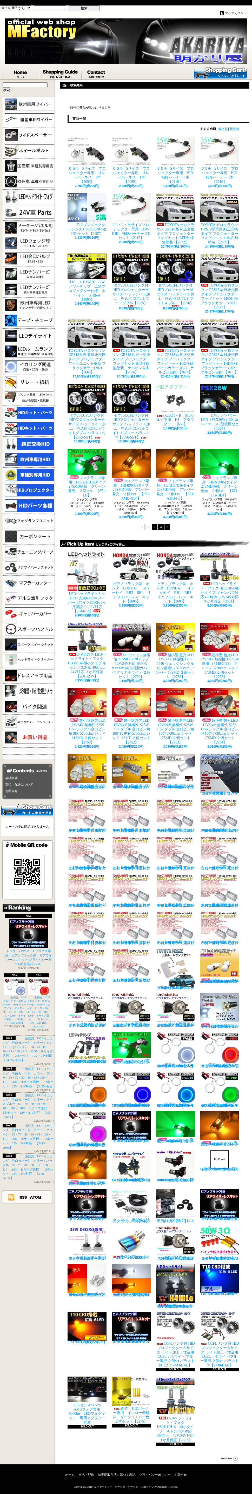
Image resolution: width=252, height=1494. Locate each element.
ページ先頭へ (229, 1458)
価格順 (223, 129)
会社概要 (11, 778)
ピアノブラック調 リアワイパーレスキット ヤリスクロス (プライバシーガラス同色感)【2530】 (131, 1127)
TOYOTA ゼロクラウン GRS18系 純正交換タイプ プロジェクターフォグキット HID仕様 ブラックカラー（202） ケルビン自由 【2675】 (220, 346)
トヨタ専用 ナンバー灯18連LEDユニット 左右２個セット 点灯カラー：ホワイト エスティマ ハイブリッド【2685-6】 (175, 853)
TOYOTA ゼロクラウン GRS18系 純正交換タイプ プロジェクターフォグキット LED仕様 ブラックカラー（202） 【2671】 (221, 281)
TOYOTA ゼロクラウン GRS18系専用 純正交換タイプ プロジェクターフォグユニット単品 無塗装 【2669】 (219, 218)
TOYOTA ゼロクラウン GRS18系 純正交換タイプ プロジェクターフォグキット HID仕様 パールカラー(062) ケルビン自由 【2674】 (176, 346)
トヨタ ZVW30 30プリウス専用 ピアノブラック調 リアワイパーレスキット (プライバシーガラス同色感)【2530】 (28, 942)
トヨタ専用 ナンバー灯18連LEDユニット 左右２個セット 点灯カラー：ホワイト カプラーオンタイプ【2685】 (87, 816)
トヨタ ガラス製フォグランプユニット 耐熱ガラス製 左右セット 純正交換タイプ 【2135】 (87, 1010)
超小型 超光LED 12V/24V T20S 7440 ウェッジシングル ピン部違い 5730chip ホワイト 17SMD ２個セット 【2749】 (175, 771)
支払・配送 (86, 1475)
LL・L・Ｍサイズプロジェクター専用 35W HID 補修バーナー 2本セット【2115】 (132, 216)
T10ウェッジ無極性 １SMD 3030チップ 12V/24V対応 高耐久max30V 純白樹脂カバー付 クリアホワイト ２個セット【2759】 (131, 651)
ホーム (21, 73)
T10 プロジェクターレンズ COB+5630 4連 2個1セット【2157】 (87, 214)
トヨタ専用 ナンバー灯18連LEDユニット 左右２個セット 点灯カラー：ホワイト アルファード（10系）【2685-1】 (131, 816)
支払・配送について (60, 73)
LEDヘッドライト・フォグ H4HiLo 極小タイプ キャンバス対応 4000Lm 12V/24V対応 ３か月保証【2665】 (176, 1286)
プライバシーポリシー (154, 1475)
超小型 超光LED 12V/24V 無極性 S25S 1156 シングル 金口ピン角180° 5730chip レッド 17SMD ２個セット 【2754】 (219, 716)
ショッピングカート (220, 72)
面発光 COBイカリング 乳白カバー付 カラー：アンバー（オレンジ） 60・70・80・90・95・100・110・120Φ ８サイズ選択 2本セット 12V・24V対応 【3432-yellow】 (88, 1089)
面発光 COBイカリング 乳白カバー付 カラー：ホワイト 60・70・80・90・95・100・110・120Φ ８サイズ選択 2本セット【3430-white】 (14, 1001)
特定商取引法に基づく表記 (116, 1475)
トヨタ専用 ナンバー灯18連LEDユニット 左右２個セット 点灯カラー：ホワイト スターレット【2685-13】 (131, 928)
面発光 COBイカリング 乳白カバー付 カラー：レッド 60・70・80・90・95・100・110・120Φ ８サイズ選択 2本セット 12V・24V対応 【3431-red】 (39, 1003)
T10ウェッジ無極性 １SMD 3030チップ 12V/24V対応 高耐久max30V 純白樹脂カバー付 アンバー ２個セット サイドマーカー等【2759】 (219, 966)
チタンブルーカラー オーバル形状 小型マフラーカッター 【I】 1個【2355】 (131, 1242)
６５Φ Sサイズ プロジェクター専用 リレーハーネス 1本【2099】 (87, 160)
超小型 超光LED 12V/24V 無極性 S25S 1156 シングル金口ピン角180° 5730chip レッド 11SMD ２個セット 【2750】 (87, 716)
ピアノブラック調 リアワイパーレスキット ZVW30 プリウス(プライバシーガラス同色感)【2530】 (219, 1205)
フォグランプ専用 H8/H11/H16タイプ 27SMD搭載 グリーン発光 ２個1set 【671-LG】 (88, 473)
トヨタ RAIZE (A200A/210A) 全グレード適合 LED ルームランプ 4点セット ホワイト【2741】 (175, 969)
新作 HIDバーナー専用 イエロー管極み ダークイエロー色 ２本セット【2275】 (132, 1400)
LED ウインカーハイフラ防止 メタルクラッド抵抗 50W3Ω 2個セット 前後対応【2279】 (221, 1243)
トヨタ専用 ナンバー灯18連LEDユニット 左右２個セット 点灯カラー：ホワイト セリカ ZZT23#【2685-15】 (219, 928)
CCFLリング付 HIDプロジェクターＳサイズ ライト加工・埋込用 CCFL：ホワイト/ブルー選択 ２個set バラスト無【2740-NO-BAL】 (175, 1339)
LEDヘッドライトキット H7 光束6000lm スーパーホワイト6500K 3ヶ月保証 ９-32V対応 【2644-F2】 (87, 582)
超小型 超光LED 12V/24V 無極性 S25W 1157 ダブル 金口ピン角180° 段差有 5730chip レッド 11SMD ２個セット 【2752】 (131, 716)
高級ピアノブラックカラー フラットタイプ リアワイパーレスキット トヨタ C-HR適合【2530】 (131, 1327)
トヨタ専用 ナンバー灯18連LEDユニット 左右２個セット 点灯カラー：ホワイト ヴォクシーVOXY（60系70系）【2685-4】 (87, 853)
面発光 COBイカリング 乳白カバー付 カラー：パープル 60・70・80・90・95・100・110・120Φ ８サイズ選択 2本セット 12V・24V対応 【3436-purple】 (89, 1129)
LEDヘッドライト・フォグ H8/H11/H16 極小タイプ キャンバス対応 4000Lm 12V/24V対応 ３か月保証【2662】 (176, 1409)
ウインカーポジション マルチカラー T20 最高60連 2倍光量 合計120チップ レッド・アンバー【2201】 (87, 1280)
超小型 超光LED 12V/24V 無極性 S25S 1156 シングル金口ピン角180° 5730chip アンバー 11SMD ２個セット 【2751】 (87, 771)
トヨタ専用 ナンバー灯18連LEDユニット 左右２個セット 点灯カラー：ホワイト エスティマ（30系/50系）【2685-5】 (131, 853)
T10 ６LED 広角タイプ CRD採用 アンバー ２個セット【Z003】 (87, 1328)
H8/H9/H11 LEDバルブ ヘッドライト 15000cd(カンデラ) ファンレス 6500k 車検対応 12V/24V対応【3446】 (176, 1166)
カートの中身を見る (27, 809)
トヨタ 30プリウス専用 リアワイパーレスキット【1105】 (175, 1206)
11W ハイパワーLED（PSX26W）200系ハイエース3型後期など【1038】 (219, 407)
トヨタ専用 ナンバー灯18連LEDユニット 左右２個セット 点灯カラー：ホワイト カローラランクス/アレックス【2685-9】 (131, 890)
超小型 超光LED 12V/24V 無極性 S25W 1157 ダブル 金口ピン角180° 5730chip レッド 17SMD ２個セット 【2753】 (175, 716)
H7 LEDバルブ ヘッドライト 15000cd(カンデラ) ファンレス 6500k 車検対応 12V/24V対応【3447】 (219, 1160)
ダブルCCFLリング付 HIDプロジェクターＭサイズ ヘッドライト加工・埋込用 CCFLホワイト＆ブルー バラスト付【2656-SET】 (131, 411)
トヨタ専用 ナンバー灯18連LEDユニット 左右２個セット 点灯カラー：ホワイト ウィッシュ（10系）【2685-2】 (175, 816)
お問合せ (97, 73)
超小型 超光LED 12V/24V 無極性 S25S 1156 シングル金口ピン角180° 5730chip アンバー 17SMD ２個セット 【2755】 (131, 771)
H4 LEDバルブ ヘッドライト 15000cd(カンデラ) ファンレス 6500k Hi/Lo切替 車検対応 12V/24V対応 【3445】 (131, 1166)
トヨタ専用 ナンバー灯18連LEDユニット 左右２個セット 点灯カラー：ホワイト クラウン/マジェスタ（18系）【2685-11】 (219, 890)
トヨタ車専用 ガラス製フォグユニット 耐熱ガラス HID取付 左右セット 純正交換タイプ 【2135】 (131, 1010)
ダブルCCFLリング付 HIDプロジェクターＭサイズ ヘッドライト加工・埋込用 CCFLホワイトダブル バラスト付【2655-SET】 (87, 411)
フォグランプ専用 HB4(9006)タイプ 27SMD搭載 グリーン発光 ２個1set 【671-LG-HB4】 (220, 473)
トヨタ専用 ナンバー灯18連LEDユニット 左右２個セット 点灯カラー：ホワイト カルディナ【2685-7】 (219, 853)
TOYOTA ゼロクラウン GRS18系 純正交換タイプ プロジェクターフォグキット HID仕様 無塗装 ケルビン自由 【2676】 (132, 346)
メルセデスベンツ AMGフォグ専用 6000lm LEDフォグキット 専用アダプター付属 (87, 1400)
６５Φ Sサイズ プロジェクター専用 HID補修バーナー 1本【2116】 (175, 160)
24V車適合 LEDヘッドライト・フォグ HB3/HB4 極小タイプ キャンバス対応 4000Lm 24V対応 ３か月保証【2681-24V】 (87, 650)
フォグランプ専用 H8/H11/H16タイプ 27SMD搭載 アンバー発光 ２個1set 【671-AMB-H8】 (176, 474)
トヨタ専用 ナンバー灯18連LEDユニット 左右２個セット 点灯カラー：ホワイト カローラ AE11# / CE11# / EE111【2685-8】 (87, 890)
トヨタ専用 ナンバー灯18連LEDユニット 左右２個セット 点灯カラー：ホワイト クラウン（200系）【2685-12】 (87, 928)
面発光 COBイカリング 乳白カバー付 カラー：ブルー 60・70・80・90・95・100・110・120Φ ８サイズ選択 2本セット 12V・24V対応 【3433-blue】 (28, 1077)
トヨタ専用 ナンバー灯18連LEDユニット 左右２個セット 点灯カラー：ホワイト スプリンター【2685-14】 (175, 928)
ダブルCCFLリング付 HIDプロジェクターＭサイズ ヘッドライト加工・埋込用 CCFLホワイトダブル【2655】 (131, 280)
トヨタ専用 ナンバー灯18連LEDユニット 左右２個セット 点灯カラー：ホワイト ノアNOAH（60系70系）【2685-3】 (219, 816)
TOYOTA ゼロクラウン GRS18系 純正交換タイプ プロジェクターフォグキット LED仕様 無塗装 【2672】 (176, 218)
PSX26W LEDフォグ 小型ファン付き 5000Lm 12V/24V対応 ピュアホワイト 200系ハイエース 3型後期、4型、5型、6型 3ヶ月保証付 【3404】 (88, 1048)
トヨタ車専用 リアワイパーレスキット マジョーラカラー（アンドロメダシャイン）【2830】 (219, 774)
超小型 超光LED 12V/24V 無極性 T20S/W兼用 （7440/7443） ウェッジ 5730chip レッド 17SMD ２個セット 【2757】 (219, 651)
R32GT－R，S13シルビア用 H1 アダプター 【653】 (175, 405)
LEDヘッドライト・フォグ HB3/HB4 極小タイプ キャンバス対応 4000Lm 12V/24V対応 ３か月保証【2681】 (219, 577)
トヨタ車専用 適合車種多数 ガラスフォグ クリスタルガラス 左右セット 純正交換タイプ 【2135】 (176, 1010)
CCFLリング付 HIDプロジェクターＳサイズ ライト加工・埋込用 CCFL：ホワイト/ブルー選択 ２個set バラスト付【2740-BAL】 (219, 1339)
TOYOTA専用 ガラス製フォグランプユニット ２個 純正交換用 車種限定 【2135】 (176, 1243)
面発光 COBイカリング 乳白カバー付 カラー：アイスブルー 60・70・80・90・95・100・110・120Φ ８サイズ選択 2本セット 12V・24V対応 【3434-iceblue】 (177, 1089)
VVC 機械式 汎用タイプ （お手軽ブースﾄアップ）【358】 (131, 1206)
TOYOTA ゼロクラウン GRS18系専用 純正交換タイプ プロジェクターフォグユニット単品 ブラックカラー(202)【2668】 (87, 346)
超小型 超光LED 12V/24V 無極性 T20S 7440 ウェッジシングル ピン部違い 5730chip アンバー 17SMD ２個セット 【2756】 (175, 651)
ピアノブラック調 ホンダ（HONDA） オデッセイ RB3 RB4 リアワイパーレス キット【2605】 (131, 577)
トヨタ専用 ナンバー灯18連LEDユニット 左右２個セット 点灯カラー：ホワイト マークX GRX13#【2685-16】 (87, 965)
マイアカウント (236, 13)
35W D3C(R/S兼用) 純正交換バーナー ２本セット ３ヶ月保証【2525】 (89, 1243)
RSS (23, 1197)
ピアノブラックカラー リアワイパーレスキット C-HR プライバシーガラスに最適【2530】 (87, 1205)
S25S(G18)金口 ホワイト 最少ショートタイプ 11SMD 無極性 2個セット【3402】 (219, 1010)
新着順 (234, 129)
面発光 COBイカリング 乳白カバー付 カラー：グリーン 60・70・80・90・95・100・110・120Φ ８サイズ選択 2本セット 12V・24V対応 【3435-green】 (221, 1089)
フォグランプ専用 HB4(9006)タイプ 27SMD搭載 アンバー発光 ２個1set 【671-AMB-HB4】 (132, 474)
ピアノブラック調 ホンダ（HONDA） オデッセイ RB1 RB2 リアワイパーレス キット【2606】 (177, 577)
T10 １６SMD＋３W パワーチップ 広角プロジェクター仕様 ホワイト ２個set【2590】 (87, 277)
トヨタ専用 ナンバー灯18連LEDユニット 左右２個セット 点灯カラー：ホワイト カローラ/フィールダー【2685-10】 (175, 890)
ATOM (36, 1197)
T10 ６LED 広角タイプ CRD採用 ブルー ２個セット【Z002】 (220, 1280)
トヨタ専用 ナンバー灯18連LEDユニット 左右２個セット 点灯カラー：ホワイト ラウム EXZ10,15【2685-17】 (131, 965)
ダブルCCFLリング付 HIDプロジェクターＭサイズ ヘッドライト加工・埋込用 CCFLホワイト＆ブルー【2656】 (175, 280)
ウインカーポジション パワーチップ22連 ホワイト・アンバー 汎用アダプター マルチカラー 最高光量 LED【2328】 (133, 1280)
